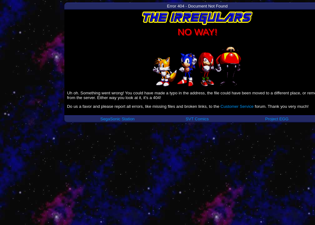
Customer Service (237, 106)
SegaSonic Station (117, 119)
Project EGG (276, 119)
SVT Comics (197, 119)
